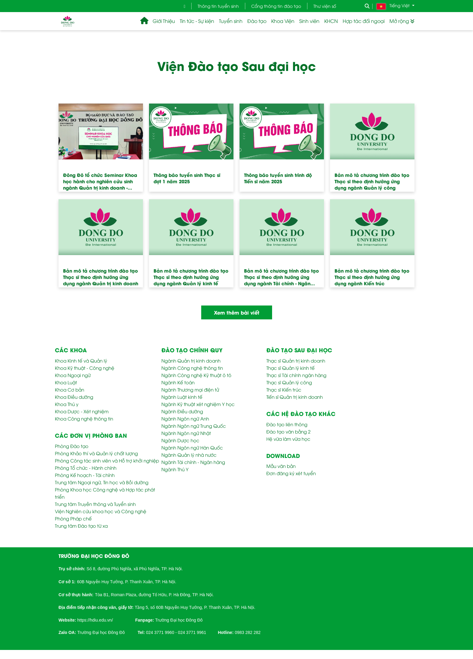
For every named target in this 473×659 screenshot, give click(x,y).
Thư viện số (324, 6)
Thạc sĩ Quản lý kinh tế (290, 368)
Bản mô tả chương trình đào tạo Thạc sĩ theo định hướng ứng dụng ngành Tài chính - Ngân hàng (281, 279)
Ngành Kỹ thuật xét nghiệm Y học (198, 404)
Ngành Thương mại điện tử (190, 389)
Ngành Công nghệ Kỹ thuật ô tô (196, 375)
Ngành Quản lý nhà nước (189, 455)
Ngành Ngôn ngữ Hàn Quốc (192, 447)
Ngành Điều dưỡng (182, 411)
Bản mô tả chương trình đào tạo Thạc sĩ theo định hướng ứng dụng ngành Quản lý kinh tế (191, 276)
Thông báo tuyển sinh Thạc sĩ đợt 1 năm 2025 (187, 177)
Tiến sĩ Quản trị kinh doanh (294, 397)
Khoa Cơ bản (69, 389)
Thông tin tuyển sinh (218, 6)
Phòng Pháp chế (73, 518)
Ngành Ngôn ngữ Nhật (186, 433)
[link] (95, 619)
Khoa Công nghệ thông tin (84, 418)
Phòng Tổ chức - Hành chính (85, 468)
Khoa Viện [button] (282, 21)
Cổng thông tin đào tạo (276, 6)
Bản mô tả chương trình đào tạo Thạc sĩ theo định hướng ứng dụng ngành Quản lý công (372, 181)
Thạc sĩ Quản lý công (289, 382)
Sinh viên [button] (309, 21)
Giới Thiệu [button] (164, 21)
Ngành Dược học (180, 440)
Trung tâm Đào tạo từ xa (81, 526)
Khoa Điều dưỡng (74, 397)
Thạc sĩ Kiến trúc (283, 389)
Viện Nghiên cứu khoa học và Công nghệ (100, 511)
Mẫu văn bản (281, 466)
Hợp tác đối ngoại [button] (364, 21)
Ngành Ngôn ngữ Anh (185, 418)
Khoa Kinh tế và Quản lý (81, 360)
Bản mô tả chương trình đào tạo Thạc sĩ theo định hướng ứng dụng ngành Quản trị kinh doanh (100, 276)
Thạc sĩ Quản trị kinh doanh (295, 360)
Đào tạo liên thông (286, 424)
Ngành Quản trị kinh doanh (191, 360)
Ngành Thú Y (175, 469)
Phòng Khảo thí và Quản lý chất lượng (96, 453)
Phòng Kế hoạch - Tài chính (85, 475)
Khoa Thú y (66, 404)
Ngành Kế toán (178, 382)
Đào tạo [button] (256, 21)
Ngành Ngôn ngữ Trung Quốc (193, 426)
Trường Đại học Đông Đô (178, 620)
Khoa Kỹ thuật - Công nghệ (84, 368)
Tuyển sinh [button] (231, 21)
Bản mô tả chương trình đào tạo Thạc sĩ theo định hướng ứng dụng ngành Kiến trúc (372, 276)
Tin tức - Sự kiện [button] (197, 21)
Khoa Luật (66, 382)
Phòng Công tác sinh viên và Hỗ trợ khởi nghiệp (107, 460)
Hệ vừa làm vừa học (288, 439)
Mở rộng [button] (401, 21)
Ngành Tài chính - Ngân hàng (193, 462)
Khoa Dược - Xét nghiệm (82, 411)
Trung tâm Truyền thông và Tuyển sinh (95, 504)
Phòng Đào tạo (71, 446)
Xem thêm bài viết (236, 312)
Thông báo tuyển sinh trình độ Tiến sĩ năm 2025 (278, 177)
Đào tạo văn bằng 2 (288, 431)
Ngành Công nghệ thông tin (192, 368)
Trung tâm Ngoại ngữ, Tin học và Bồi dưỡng (101, 482)
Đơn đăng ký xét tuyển (291, 473)
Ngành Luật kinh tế (181, 397)
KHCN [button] (331, 21)
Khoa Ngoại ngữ (72, 375)
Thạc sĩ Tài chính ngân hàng (296, 375)
